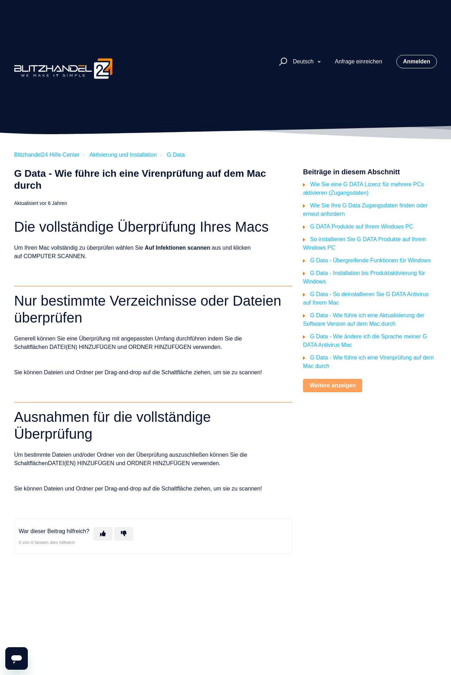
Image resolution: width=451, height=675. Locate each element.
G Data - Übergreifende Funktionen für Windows (370, 260)
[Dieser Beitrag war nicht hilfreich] (123, 533)
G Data (176, 155)
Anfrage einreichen (358, 61)
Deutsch (304, 61)
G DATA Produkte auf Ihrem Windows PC (361, 227)
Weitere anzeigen (333, 385)
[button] (282, 62)
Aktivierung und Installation (123, 155)
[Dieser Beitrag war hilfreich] (102, 533)
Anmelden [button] (416, 61)
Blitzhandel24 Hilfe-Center (47, 155)
